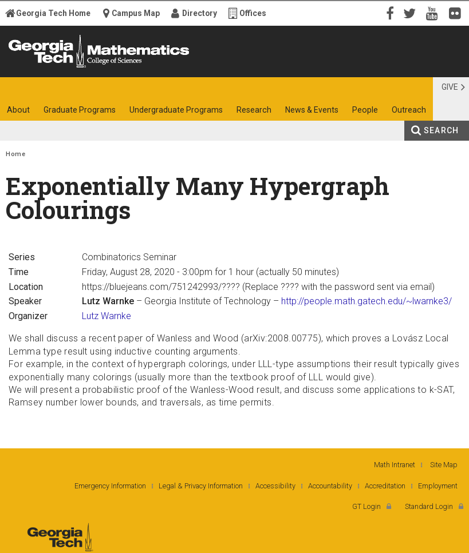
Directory (199, 13)
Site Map (444, 464)
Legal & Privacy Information (201, 486)
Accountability (330, 486)
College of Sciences (125, 67)
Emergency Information (110, 486)
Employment (438, 486)
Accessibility (275, 486)
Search (441, 130)
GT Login (366, 506)
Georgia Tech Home (53, 13)
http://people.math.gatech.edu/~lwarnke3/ (366, 301)
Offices (252, 13)
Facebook (388, 12)
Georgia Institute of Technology (35, 67)
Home (15, 154)
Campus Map (136, 13)
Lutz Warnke (106, 316)
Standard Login (429, 506)
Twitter (411, 12)
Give (450, 86)
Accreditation (385, 486)
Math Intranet (394, 464)
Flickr (457, 12)
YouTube (434, 12)
